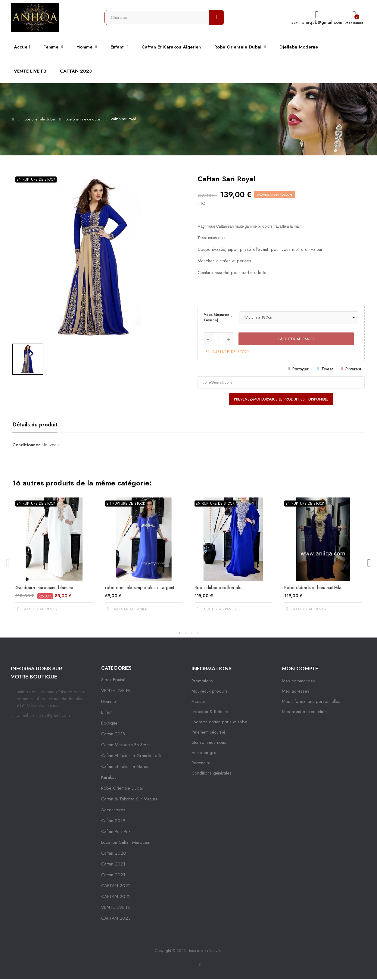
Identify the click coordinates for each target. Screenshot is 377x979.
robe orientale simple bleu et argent (139, 587)
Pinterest (353, 369)
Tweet (327, 369)
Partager (300, 369)
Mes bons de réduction (304, 711)
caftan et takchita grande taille (132, 755)
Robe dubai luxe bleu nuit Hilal (313, 587)
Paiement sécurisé (208, 732)
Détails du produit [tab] (35, 425)
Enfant (106, 712)
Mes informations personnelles (311, 701)
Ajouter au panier (296, 339)
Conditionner (26, 444)
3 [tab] (191, 633)
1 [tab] (179, 633)
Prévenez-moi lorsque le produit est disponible (281, 399)
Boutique (109, 723)
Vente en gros (205, 752)
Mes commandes (298, 681)
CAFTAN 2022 (116, 885)
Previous (8, 563)
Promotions (202, 681)
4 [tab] (198, 633)
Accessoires (113, 809)
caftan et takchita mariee (125, 766)
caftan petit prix (115, 831)
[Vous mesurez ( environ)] (298, 317)
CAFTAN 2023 (116, 918)
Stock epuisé (113, 679)
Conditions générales (212, 773)
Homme (108, 701)
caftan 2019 (113, 820)
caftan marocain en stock (126, 744)
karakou (109, 777)
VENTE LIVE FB (116, 690)
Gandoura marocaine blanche (44, 587)
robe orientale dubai (122, 788)
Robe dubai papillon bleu (219, 587)
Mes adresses (295, 691)
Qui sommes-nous (209, 742)
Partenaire (201, 762)
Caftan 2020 (113, 853)
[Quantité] (219, 339)
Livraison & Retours (210, 711)
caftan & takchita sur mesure (129, 799)
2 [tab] (185, 633)
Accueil (199, 701)
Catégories (116, 668)
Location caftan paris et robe (219, 722)
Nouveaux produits (210, 691)
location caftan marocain (125, 842)
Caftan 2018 (113, 734)
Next (369, 563)
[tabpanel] (54, 559)
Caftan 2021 (113, 874)
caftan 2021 (113, 864)
